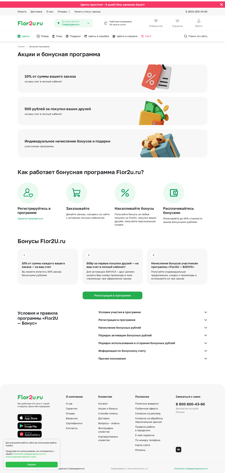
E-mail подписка (144, 433)
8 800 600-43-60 (190, 403)
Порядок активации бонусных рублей (152, 334)
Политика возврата (147, 402)
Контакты (72, 426)
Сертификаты (74, 421)
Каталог (103, 402)
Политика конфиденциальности (190, 467)
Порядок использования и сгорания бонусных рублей (152, 342)
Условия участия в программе (152, 311)
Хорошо (31, 464)
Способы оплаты (108, 412)
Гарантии (71, 407)
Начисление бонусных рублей (152, 326)
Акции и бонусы (108, 407)
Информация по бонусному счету (152, 349)
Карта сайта (142, 443)
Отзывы (64, 10)
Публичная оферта (146, 407)
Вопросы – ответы (109, 421)
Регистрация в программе (112, 294)
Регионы (140, 448)
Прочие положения (152, 357)
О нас (49, 10)
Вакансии (72, 417)
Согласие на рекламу (148, 412)
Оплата (22, 10)
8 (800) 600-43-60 (196, 10)
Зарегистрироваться (30, 217)
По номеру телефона (147, 438)
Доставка (36, 10)
